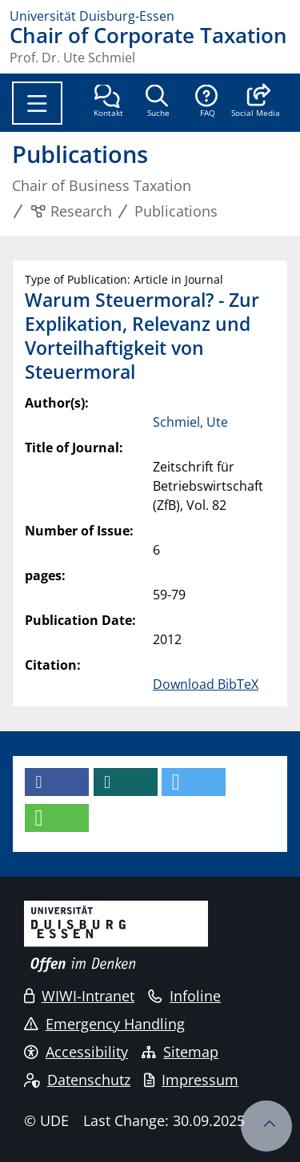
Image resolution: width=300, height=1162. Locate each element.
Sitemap (180, 1051)
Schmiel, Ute (190, 422)
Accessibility (76, 1051)
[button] (255, 102)
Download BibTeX (205, 684)
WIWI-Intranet (79, 995)
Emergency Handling (104, 1023)
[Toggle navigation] (37, 103)
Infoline (184, 995)
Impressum (191, 1079)
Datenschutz (77, 1079)
